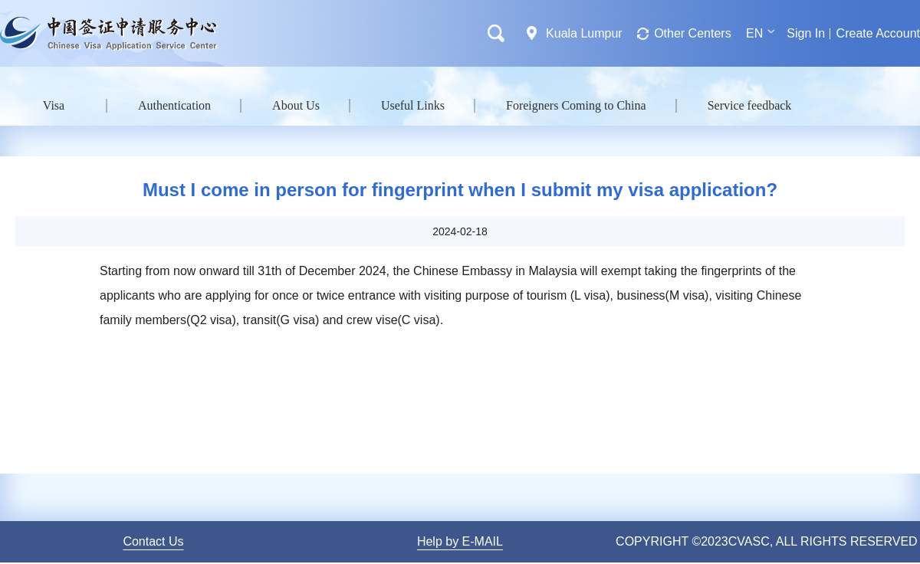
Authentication (174, 105)
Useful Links (413, 105)
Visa (53, 105)
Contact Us (153, 541)
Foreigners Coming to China (576, 105)
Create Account (878, 33)
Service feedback (750, 105)
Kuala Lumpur (584, 33)
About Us (296, 105)
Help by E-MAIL (460, 541)
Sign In (806, 33)
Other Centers (692, 33)
